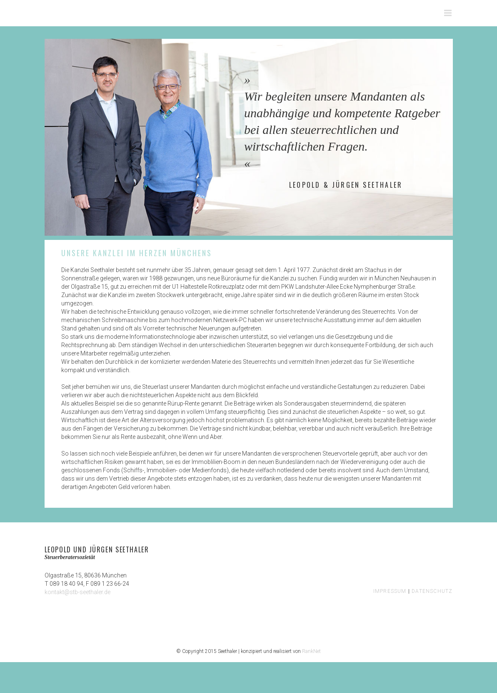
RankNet (311, 651)
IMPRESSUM (390, 591)
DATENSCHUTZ (432, 591)
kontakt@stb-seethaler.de (77, 592)
